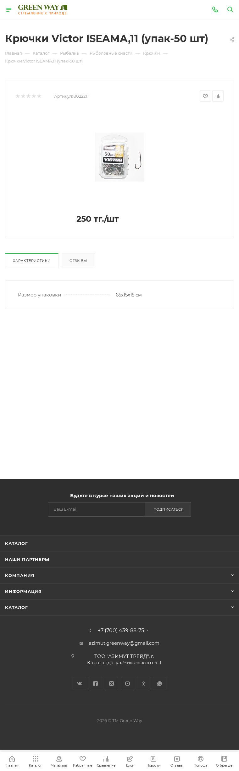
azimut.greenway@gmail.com (124, 643)
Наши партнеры (27, 559)
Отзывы (78, 260)
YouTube (127, 683)
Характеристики (32, 260)
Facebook (95, 683)
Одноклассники (143, 683)
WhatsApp (159, 683)
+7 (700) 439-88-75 (121, 630)
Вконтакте (79, 683)
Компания (19, 575)
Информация (23, 591)
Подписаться (168, 509)
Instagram (111, 683)
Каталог (16, 543)
